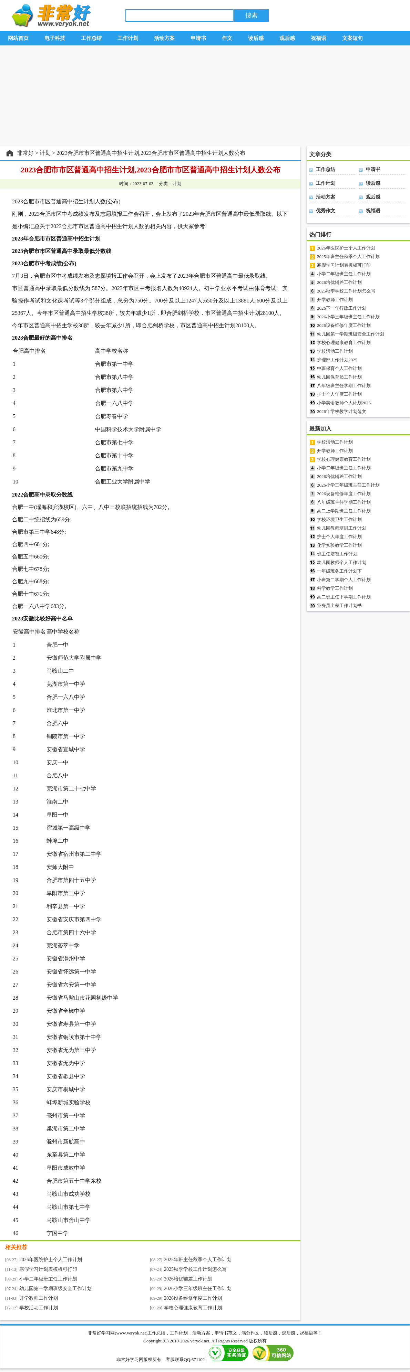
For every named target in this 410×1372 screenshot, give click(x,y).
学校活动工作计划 (38, 1307)
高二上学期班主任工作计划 (344, 510)
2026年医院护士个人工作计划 (50, 1259)
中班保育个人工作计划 (339, 368)
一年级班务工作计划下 (339, 571)
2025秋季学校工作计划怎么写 (195, 1269)
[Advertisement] (205, 96)
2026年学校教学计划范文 (341, 411)
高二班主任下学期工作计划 (344, 596)
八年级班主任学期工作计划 (344, 385)
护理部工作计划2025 (337, 359)
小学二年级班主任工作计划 (48, 1278)
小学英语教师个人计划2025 (344, 402)
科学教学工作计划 (335, 588)
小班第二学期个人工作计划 (344, 579)
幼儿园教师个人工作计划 (341, 562)
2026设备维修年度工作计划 (193, 1298)
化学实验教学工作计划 (339, 545)
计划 (176, 183)
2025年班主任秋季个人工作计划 (198, 1259)
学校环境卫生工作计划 (339, 519)
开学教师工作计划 (38, 1298)
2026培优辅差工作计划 (188, 1278)
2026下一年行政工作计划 (341, 308)
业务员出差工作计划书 (339, 605)
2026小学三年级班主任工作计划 (198, 1288)
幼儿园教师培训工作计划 (341, 528)
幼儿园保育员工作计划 (339, 377)
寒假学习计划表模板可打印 (48, 1269)
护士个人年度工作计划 (339, 394)
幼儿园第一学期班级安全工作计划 (55, 1288)
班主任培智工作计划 (337, 553)
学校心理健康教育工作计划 (193, 1307)
